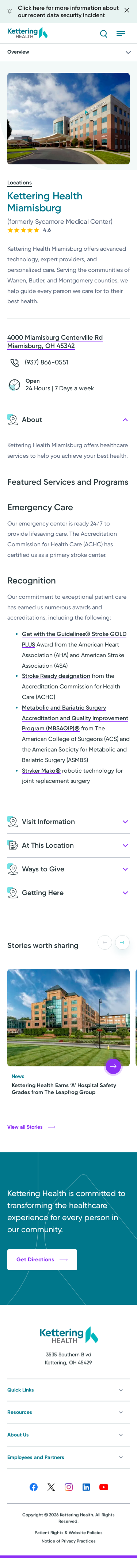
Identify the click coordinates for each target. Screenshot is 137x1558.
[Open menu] (123, 33)
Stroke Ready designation (56, 675)
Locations (19, 182)
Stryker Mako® (41, 770)
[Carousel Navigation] (112, 942)
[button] (122, 942)
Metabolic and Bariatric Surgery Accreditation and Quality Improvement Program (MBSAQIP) (75, 718)
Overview (70, 52)
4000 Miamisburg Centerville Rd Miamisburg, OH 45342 (55, 341)
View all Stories (31, 1127)
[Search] (103, 33)
